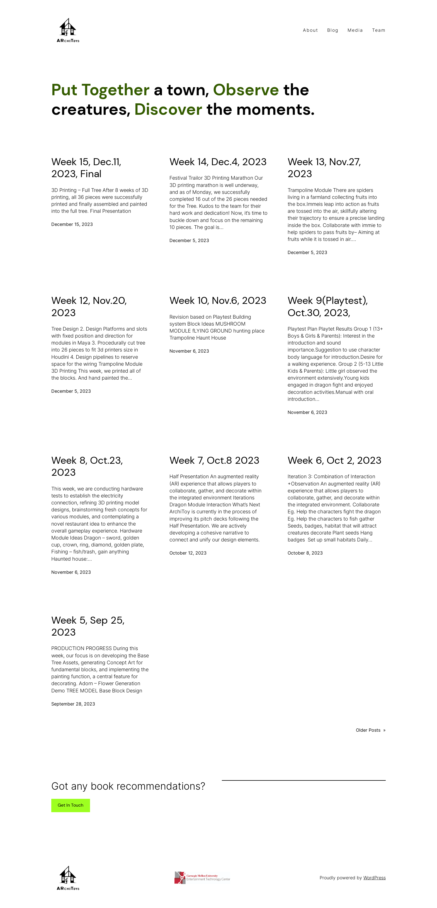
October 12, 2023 (188, 553)
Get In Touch (70, 805)
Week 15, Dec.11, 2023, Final (86, 168)
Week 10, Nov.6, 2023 (217, 300)
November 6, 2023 (189, 351)
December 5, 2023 (189, 240)
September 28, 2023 (73, 704)
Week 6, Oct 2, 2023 (335, 460)
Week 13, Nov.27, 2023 (324, 168)
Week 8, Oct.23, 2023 (87, 466)
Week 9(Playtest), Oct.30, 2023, (328, 306)
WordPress (374, 877)
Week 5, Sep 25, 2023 (87, 626)
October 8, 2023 (305, 553)
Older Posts (371, 730)
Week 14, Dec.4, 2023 (218, 162)
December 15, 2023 (72, 224)
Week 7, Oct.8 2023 (214, 460)
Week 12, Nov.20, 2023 (89, 306)
